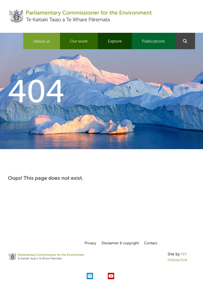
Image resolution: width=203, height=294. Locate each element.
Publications (153, 41)
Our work (79, 41)
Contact (150, 243)
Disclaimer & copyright (120, 243)
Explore (115, 41)
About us (41, 41)
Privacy (90, 243)
